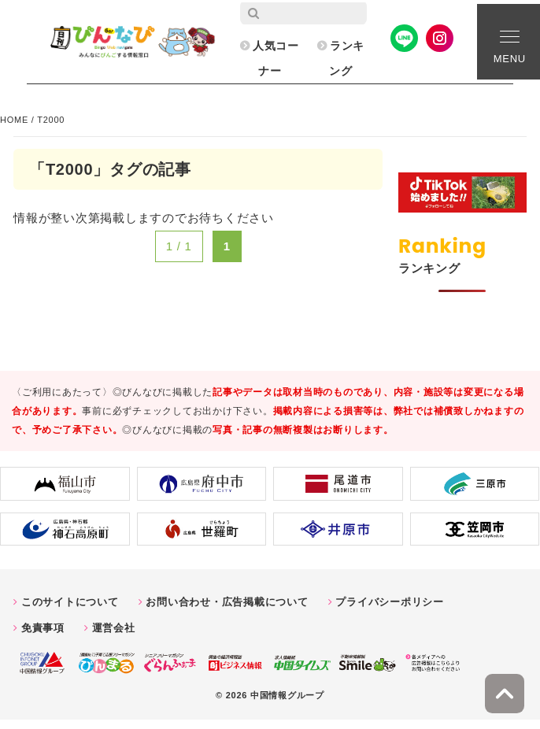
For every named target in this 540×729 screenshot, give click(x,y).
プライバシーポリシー (389, 602)
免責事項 (43, 628)
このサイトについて (70, 602)
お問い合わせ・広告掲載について (227, 602)
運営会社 (113, 628)
